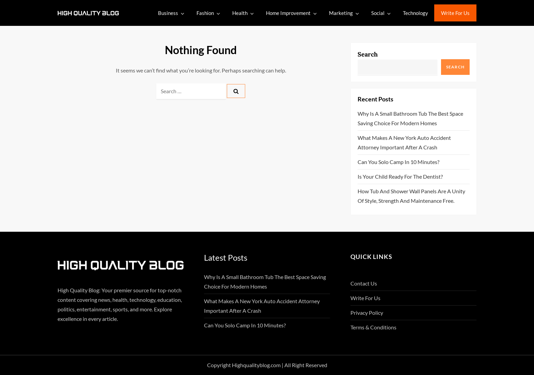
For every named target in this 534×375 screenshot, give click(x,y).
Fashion (209, 13)
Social (381, 13)
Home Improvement (292, 13)
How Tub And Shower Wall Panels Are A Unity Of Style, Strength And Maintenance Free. (411, 196)
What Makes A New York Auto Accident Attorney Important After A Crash (404, 142)
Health (243, 13)
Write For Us (455, 13)
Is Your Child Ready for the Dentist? (400, 176)
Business (171, 13)
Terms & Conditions (373, 327)
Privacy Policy (366, 312)
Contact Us (363, 283)
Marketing (344, 13)
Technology (415, 13)
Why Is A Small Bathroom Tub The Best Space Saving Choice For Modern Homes (410, 118)
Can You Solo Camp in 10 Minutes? (398, 162)
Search (368, 54)
